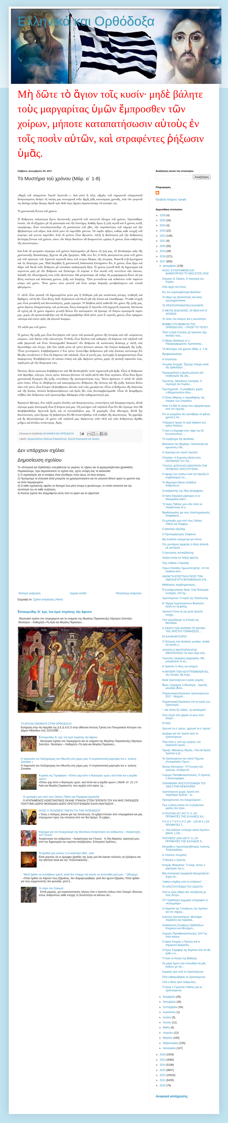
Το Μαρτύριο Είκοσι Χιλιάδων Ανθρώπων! (179, 484)
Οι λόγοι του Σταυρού (51, 888)
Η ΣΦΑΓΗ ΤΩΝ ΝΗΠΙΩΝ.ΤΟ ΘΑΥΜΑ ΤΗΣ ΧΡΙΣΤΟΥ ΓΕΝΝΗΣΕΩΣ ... (183, 630)
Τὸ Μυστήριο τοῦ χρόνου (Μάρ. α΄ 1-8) (184, 349)
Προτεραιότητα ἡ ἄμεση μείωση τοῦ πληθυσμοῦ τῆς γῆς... (182, 374)
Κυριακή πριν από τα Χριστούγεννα (182, 971)
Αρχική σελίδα (78, 593)
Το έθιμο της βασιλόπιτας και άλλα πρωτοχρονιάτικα (182, 299)
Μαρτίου (168, 1037)
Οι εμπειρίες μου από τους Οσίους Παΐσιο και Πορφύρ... (182, 522)
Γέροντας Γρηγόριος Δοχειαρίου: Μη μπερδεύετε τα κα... (183, 660)
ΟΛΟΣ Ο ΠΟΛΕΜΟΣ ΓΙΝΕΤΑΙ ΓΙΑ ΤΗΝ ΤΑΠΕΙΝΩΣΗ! (69, 810)
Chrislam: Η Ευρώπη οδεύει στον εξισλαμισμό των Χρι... (181, 459)
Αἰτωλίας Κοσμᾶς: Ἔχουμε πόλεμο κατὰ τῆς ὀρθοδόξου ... (185, 366)
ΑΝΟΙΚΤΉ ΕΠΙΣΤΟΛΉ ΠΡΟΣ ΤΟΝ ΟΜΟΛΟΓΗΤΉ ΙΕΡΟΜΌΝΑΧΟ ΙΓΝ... (185, 578)
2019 (163, 251)
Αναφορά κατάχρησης (172, 1096)
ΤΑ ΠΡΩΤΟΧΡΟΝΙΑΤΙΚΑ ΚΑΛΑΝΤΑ (182, 305)
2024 (163, 225)
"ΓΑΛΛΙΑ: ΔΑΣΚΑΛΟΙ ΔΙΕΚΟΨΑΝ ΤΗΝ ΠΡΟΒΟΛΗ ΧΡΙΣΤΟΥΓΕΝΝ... (184, 467)
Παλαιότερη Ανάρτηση (128, 593)
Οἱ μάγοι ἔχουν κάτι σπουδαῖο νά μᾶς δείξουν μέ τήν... (184, 965)
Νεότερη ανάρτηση (29, 593)
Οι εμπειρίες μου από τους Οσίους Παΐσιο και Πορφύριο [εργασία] (61, 796)
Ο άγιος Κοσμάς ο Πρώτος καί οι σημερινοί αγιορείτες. (181, 943)
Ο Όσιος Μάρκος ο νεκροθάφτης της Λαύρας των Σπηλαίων (183, 399)
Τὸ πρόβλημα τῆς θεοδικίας (178, 439)
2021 (163, 240)
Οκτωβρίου (169, 1001)
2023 (163, 230)
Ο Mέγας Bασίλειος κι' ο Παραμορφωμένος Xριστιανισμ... (182, 342)
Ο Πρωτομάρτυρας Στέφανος (179, 534)
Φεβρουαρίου (171, 1043)
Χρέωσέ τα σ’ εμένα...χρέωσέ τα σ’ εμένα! (186, 728)
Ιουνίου (167, 1022)
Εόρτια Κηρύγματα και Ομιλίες (84, 438)
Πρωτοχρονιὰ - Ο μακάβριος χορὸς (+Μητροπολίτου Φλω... (182, 391)
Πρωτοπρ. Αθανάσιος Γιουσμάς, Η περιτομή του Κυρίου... (182, 383)
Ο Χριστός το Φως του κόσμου (180, 666)
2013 (163, 1070)
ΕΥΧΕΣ (166, 723)
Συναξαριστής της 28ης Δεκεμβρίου (182, 490)
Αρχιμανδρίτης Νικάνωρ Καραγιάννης (47, 438)
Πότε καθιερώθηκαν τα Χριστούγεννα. (184, 977)
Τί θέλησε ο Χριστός (173, 860)
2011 (163, 1080)
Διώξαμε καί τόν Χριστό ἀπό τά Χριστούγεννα (180, 735)
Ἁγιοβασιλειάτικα (172, 354)
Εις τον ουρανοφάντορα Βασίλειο (181, 292)
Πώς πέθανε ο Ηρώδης (175, 563)
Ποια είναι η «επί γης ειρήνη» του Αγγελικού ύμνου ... (181, 743)
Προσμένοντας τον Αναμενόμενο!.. (182, 799)
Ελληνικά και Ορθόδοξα (86, 21)
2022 (163, 235)
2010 (163, 1085)
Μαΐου (167, 1027)
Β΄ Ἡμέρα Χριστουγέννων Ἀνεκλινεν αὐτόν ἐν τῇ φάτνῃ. (183, 605)
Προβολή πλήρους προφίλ (171, 199)
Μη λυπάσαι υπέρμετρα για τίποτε (182, 539)
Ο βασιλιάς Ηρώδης (173, 529)
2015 (163, 1059)
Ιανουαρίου (170, 1048)
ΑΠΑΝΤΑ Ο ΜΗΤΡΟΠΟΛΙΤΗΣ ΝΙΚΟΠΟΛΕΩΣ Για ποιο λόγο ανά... (184, 651)
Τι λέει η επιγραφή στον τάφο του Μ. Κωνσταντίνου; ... (183, 432)
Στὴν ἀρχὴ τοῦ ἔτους (174, 286)
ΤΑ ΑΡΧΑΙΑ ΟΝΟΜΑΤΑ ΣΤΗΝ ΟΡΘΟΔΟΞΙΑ (46, 723)
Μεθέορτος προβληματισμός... (179, 584)
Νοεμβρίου (169, 996)
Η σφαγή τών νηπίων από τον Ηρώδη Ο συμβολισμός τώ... (185, 476)
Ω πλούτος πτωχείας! (174, 855)
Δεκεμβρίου (170, 265)
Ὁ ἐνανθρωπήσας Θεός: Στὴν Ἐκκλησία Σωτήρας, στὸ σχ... (185, 591)
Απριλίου (168, 1032)
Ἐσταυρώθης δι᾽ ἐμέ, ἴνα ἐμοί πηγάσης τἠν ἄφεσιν (55, 612)
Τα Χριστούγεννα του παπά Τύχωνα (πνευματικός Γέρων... (182, 760)
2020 (163, 246)
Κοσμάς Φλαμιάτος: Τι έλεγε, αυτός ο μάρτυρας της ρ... (183, 867)
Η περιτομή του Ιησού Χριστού (180, 452)
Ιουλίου (167, 1017)
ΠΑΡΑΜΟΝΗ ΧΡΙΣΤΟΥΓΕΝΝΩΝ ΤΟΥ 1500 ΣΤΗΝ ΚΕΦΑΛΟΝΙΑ (184, 785)
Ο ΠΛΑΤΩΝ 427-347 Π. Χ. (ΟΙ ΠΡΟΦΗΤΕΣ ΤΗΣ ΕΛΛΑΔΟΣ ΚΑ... (184, 815)
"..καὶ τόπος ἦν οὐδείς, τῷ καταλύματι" (184, 709)
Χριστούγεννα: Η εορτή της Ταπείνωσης (185, 598)
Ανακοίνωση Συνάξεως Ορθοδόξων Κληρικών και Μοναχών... (182, 927)
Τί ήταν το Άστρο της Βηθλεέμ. (179, 958)
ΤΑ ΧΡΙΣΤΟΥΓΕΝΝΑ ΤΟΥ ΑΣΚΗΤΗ (182, 886)
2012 (163, 1075)
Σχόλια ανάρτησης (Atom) (48, 599)
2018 (163, 256)
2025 (163, 220)
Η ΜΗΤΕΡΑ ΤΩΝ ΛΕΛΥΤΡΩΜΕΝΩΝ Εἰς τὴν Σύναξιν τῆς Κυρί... (185, 673)
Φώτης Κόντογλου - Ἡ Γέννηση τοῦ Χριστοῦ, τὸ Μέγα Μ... (182, 768)
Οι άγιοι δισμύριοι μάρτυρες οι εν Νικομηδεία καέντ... (181, 497)
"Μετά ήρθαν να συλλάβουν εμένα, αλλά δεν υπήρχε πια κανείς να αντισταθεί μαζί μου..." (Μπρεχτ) (80, 874)
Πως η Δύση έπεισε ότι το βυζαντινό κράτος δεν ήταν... (183, 807)
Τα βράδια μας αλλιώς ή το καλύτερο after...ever (66, 853)
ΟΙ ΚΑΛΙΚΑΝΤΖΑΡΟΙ (174, 636)
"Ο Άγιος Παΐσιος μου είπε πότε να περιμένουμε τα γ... (182, 506)
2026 (163, 215)
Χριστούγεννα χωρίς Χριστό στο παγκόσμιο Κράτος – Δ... (180, 793)
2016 (163, 1054)
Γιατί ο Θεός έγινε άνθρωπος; (179, 982)
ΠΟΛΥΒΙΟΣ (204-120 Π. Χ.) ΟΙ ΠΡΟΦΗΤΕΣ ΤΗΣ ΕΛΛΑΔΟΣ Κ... (183, 840)
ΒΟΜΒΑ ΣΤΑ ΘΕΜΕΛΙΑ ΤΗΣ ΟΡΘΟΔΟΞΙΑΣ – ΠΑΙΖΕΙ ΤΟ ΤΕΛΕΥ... (186, 326)
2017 (163, 261)
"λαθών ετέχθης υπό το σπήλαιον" (182, 881)
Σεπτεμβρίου (170, 1007)
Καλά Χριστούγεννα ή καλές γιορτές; (183, 680)
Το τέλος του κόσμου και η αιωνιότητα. (184, 318)
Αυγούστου (169, 1012)
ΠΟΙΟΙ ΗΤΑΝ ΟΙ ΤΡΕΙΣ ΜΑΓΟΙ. (180, 558)
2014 (163, 1064)
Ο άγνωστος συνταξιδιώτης (178, 552)
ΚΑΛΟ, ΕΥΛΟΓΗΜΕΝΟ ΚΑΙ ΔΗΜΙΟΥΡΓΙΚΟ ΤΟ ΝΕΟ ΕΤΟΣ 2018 (185, 272)
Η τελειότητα (169, 359)
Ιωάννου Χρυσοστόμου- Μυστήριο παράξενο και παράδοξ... (182, 918)
